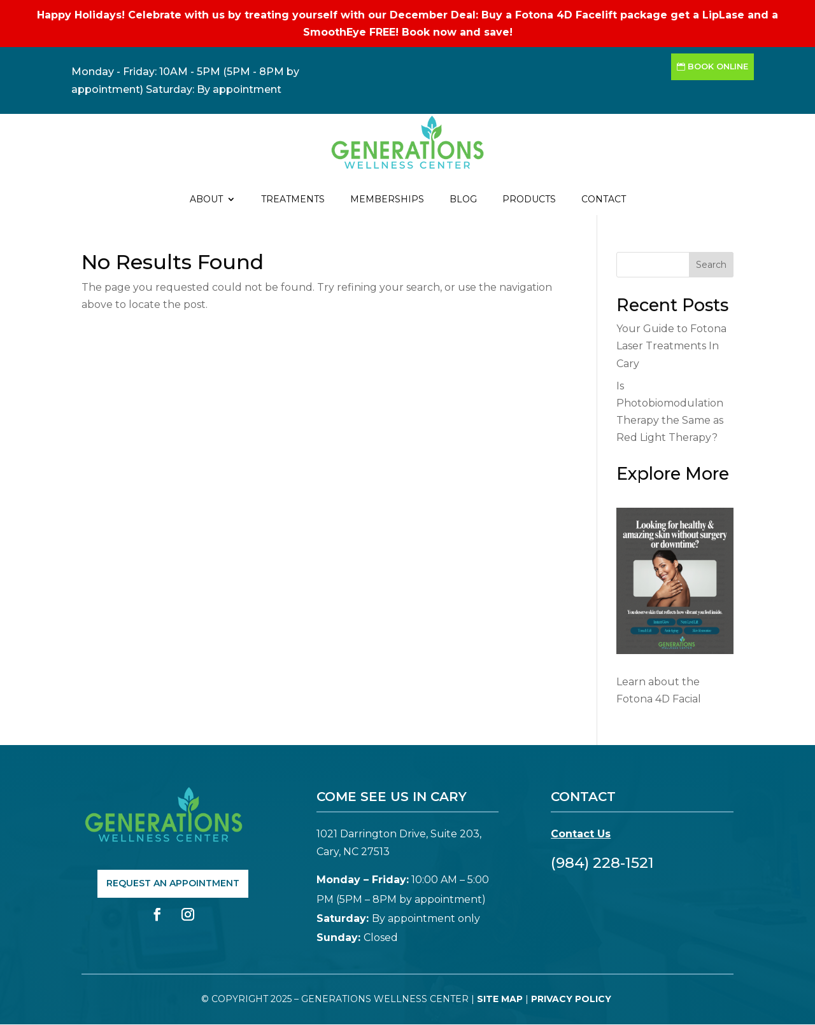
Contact (603, 200)
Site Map (500, 999)
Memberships (387, 200)
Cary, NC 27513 (353, 852)
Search (711, 264)
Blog (463, 200)
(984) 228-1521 (602, 863)
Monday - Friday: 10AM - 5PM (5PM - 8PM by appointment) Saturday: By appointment (185, 80)
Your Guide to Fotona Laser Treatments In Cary (671, 346)
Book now (429, 32)
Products (529, 200)
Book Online (718, 66)
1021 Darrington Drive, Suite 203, (398, 834)
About (206, 200)
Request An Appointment (172, 883)
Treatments (293, 200)
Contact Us (581, 834)
